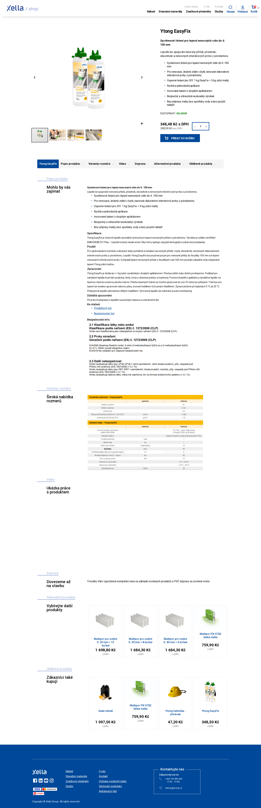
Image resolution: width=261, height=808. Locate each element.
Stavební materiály (76, 776)
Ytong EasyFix (48, 163)
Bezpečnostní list (104, 313)
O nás (207, 6)
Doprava (142, 164)
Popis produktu (73, 164)
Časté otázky (191, 6)
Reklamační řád (108, 791)
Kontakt (219, 6)
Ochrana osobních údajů (113, 781)
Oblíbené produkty (203, 164)
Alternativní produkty (169, 164)
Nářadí (69, 771)
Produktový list (103, 308)
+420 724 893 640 (173, 779)
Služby (69, 786)
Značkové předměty (77, 781)
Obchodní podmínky (110, 786)
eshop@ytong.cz (173, 788)
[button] (142, 124)
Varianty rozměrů (102, 164)
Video (125, 164)
